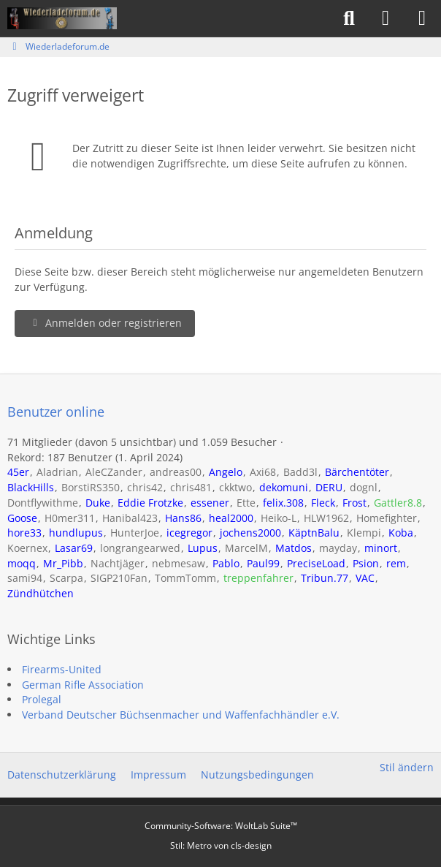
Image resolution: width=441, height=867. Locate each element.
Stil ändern (407, 767)
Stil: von (221, 845)
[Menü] (422, 18)
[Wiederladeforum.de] (62, 18)
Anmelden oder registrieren (105, 323)
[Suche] (349, 18)
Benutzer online (55, 411)
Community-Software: (221, 825)
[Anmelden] (385, 18)
